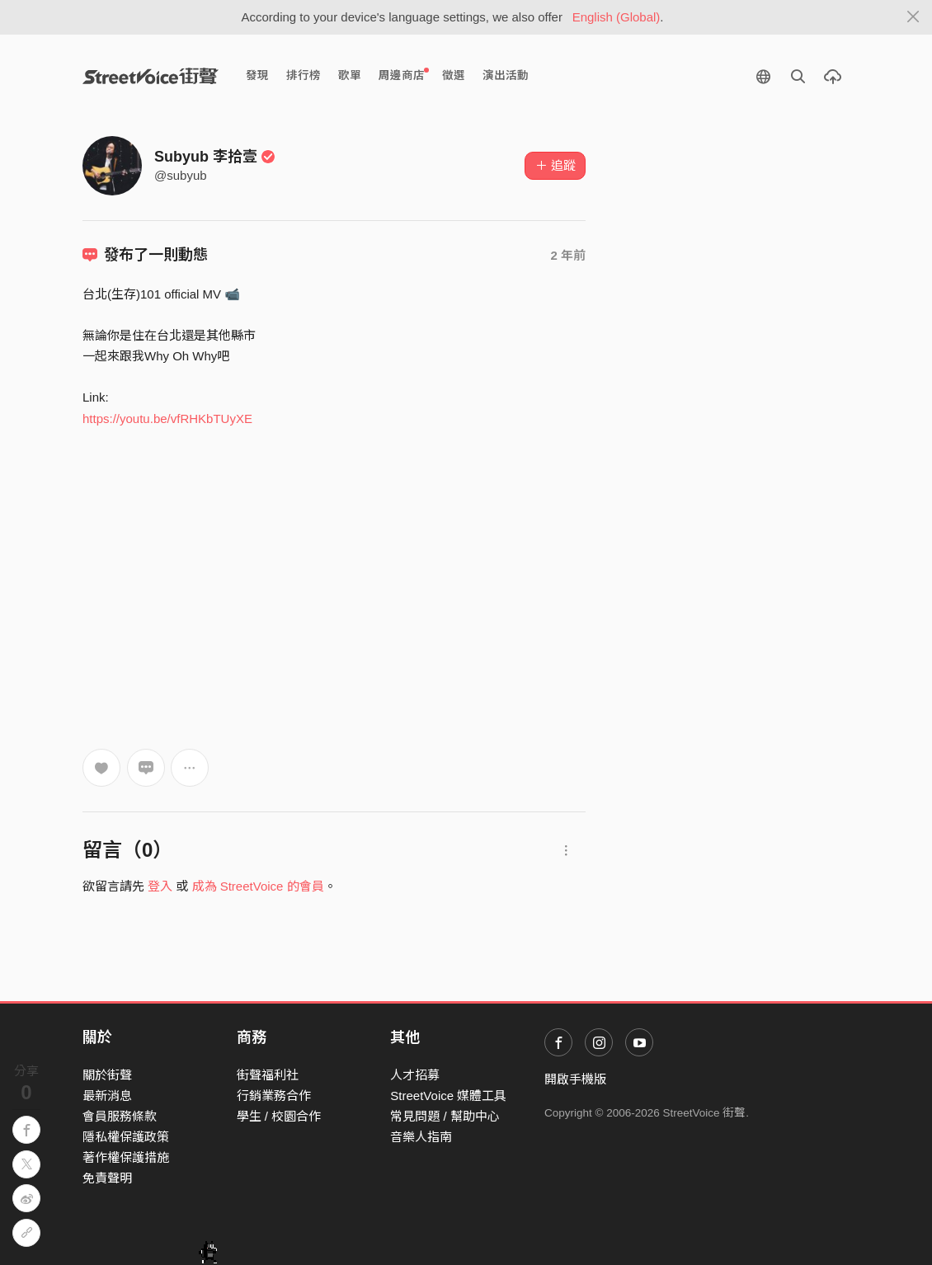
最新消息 (107, 1096)
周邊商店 (404, 75)
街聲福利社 (268, 1075)
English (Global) (616, 17)
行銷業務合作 (274, 1096)
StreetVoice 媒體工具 (448, 1096)
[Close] (913, 17)
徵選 (453, 75)
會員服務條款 (119, 1116)
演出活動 (505, 75)
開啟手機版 (575, 1079)
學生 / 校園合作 (279, 1116)
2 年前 (568, 255)
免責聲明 (107, 1178)
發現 (257, 75)
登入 (160, 886)
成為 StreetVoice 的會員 (258, 886)
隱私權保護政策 (125, 1137)
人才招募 (415, 1075)
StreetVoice (150, 76)
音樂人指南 (421, 1137)
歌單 (349, 75)
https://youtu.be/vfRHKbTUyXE (167, 418)
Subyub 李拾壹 (214, 156)
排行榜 (303, 75)
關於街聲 (107, 1075)
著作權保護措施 (125, 1157)
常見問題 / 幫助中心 (445, 1116)
